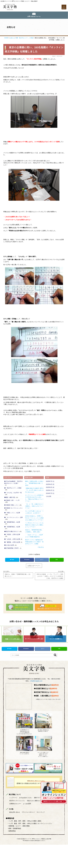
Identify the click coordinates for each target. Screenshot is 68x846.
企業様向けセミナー (41, 805)
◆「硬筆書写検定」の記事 (12, 522)
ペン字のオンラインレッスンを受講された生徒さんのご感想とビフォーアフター (34, 525)
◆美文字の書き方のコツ (11, 531)
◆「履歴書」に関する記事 (12, 542)
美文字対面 (15, 802)
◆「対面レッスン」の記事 (12, 513)
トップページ (13, 799)
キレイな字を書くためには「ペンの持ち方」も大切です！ (34, 512)
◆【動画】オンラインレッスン (13, 508)
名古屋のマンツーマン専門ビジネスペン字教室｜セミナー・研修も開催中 (19, 1)
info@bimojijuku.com (36, 682)
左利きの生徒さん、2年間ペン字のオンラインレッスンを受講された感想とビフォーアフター (34, 518)
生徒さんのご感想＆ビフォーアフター (21, 805)
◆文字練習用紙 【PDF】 (11, 548)
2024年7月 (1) (50, 493)
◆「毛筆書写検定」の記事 (12, 527)
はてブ (42, 559)
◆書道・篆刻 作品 (9, 497)
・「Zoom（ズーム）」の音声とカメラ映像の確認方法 (34, 536)
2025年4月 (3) (50, 484)
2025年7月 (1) (50, 481)
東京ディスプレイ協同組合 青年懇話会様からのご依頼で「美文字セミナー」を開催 (34, 542)
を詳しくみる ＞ (53, 801)
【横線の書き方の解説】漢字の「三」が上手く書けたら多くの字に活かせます (34, 490)
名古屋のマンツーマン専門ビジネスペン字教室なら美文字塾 (36, 840)
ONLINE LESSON (45, 791)
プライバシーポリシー (30, 813)
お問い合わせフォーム (34, 16)
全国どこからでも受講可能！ (53, 798)
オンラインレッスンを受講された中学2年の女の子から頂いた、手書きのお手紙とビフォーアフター (34, 498)
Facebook (27, 559)
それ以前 (48, 496)
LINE (56, 559)
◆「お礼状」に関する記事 (12, 539)
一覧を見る (40, 547)
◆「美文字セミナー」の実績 (12, 488)
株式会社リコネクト (40, 842)
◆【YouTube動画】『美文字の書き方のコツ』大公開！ (13, 482)
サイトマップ (42, 813)
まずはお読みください (27, 799)
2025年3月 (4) (50, 487)
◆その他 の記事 (9, 545)
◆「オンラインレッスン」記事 (13, 517)
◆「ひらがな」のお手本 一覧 (13, 493)
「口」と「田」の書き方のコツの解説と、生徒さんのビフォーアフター (34, 506)
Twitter (12, 559)
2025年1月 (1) (50, 490)
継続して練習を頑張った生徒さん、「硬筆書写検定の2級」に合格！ (34, 483)
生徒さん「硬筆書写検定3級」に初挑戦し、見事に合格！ (34, 531)
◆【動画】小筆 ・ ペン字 (11, 500)
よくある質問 (54, 805)
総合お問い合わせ (15, 813)
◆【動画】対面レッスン (11, 505)
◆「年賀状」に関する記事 (12, 534)
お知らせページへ (34, 566)
